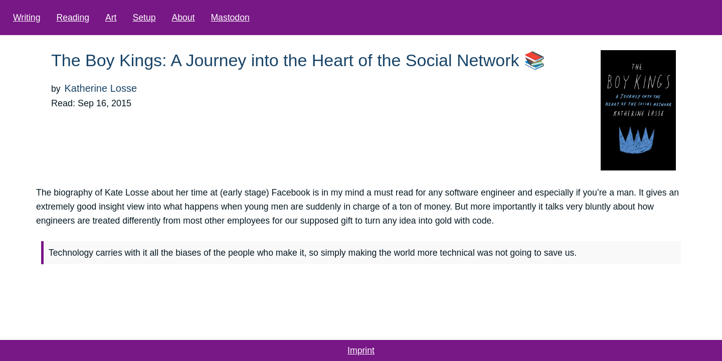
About (208, 18)
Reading (97, 18)
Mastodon (255, 18)
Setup (168, 18)
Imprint (361, 350)
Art (135, 18)
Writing (51, 18)
